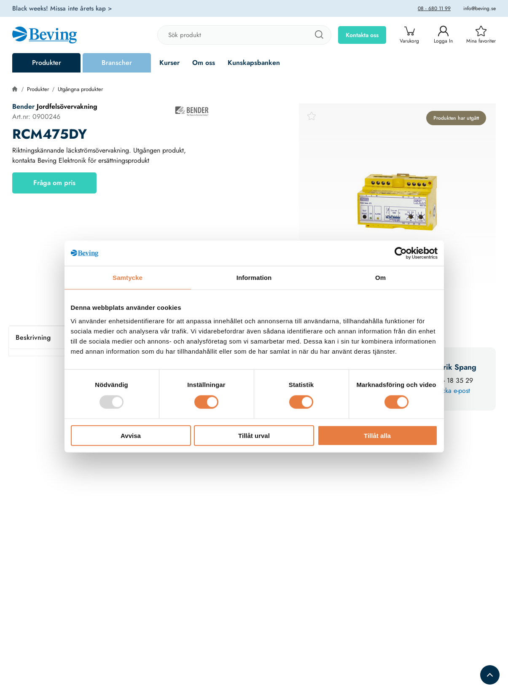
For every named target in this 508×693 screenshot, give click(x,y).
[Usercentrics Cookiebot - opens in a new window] (401, 253)
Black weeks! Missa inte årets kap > (62, 8)
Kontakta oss (362, 35)
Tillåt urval (254, 435)
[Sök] (318, 35)
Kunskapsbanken (254, 62)
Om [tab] (380, 277)
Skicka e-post (451, 390)
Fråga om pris (54, 183)
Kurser (169, 62)
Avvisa (131, 435)
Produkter (46, 62)
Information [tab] (254, 277)
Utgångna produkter (80, 89)
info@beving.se (479, 8)
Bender (24, 106)
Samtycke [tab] (127, 277)
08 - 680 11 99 (434, 8)
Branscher (117, 62)
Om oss (203, 62)
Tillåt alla (377, 435)
